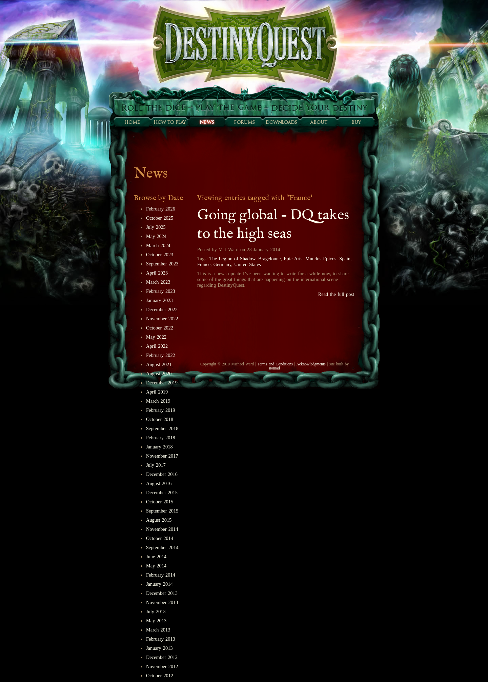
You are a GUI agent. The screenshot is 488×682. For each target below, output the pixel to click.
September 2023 (162, 263)
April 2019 (157, 392)
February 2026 (160, 209)
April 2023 (157, 273)
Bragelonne (269, 258)
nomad (274, 368)
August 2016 (158, 483)
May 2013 (156, 620)
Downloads (281, 122)
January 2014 (159, 584)
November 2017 (162, 456)
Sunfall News (206, 122)
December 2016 (162, 474)
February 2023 (160, 291)
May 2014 (156, 565)
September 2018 (162, 428)
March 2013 (158, 630)
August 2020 (158, 373)
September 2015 (162, 511)
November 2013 (162, 602)
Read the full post (336, 294)
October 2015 (159, 501)
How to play (169, 122)
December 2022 (162, 309)
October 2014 (159, 538)
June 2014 (156, 556)
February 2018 (160, 437)
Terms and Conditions (275, 364)
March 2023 (158, 282)
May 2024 (156, 236)
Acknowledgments (310, 364)
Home (132, 122)
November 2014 (162, 529)
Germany (222, 264)
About (318, 122)
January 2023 (159, 300)
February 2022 (160, 355)
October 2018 (159, 419)
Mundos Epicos (320, 258)
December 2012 (162, 657)
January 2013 (159, 648)
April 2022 (157, 346)
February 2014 (160, 575)
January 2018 (159, 446)
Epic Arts (293, 258)
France (203, 264)
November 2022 (162, 318)
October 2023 (159, 254)
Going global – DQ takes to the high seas (273, 224)
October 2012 (159, 675)
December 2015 (162, 492)
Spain (344, 258)
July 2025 (156, 227)
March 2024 (158, 245)
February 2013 (160, 639)
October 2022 (159, 327)
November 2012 (162, 666)
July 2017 (156, 465)
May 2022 (156, 337)
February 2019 (160, 410)
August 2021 (158, 364)
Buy (355, 122)
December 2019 (162, 382)
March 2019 (158, 401)
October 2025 (159, 218)
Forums (244, 122)
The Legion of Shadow (232, 258)
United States (247, 264)
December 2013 (162, 593)
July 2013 (156, 611)
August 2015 (158, 520)
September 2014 (162, 547)
